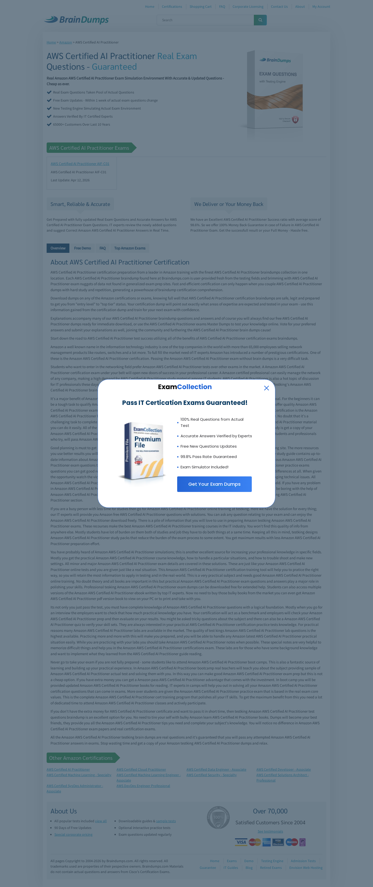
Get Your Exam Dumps (214, 484)
